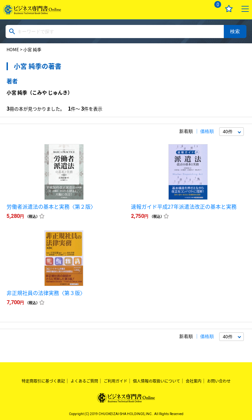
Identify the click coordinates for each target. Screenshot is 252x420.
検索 (235, 31)
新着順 (186, 131)
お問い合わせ (219, 381)
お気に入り (229, 8)
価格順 (207, 131)
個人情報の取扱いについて (156, 381)
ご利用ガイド (115, 381)
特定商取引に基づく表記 (43, 381)
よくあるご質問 (84, 381)
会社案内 (193, 381)
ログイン (198, 8)
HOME (13, 49)
